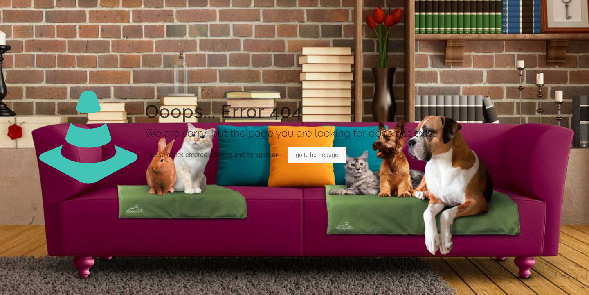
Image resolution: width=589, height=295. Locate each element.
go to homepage (317, 155)
